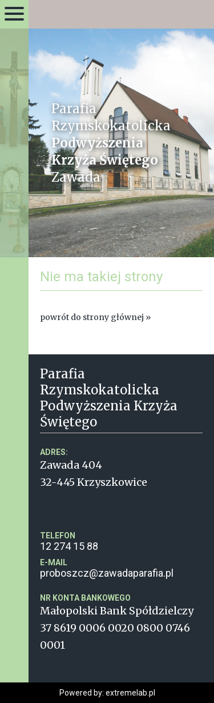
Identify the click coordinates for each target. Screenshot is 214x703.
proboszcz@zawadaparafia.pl (121, 568)
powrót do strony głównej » (95, 317)
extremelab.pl (130, 692)
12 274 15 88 (121, 541)
